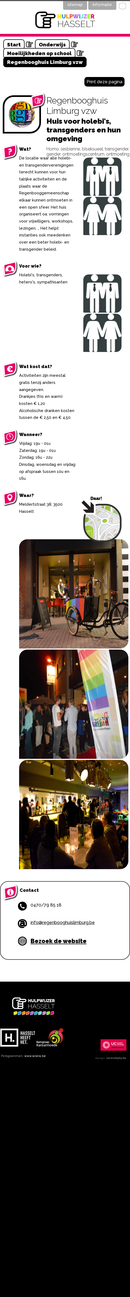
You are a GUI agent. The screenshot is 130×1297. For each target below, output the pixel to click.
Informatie (102, 4)
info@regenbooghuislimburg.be (63, 922)
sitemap (75, 4)
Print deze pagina (104, 81)
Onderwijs (52, 45)
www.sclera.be (35, 1056)
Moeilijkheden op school (39, 53)
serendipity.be (116, 1057)
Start (14, 45)
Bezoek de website (59, 941)
